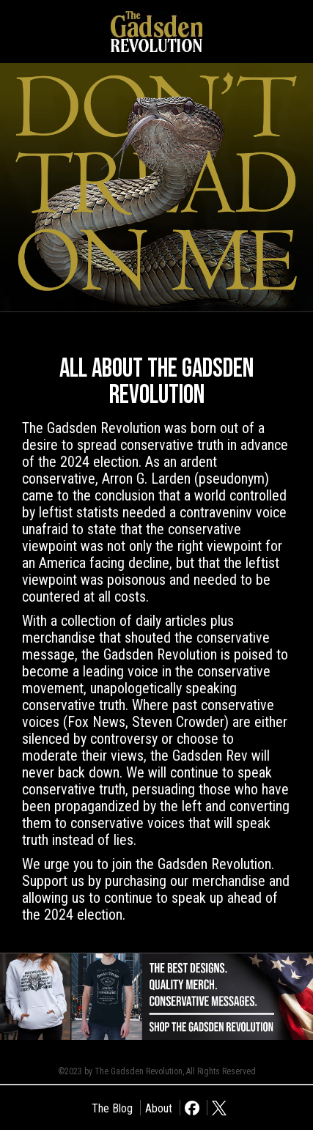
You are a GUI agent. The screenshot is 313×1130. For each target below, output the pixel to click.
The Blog (112, 1108)
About (158, 1108)
